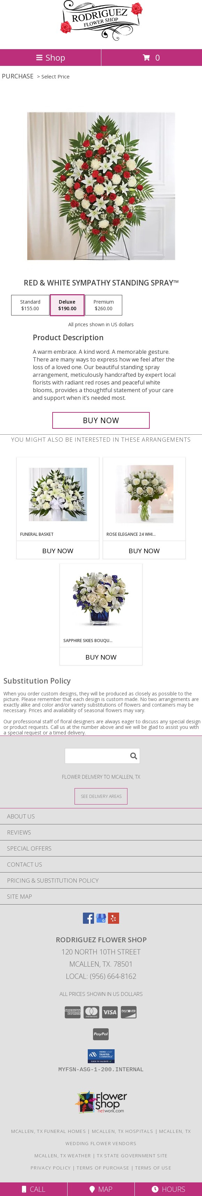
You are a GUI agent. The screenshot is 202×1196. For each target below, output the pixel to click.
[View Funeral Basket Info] (58, 494)
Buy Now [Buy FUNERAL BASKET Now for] (57, 550)
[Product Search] (102, 756)
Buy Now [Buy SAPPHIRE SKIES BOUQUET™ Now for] (101, 657)
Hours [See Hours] (168, 1189)
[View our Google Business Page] (101, 921)
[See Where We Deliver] (101, 796)
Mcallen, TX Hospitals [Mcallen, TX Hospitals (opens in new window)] (122, 1131)
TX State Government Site (132, 1155)
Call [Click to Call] (33, 1189)
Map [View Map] (101, 1189)
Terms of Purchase (103, 1168)
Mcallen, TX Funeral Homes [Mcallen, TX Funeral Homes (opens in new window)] (48, 1131)
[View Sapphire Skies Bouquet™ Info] (101, 600)
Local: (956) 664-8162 (101, 976)
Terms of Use (153, 1168)
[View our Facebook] (88, 921)
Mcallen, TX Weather (62, 1155)
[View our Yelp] (113, 921)
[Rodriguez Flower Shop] (101, 39)
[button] (101, 1056)
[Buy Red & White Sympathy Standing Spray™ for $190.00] (101, 420)
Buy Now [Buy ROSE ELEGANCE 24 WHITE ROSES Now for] (144, 550)
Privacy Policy (51, 1168)
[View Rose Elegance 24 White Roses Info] (144, 494)
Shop (50, 57)
